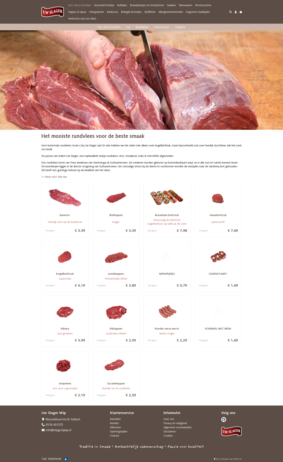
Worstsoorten (203, 5)
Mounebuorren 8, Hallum (60, 419)
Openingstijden (118, 431)
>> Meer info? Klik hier (54, 176)
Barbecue (112, 12)
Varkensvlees (161, 27)
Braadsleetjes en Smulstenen (147, 5)
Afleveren (115, 427)
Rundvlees (142, 27)
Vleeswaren (185, 5)
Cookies (168, 435)
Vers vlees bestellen (79, 5)
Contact (114, 435)
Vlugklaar (180, 27)
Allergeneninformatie (170, 12)
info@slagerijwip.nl (56, 430)
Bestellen (115, 419)
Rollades (122, 5)
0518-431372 (52, 425)
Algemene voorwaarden (177, 427)
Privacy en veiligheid (175, 423)
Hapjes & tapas (77, 12)
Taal (43, 458)
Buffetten (150, 12)
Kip (128, 27)
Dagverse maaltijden (198, 12)
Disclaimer (170, 431)
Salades (171, 5)
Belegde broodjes (131, 12)
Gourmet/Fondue (104, 5)
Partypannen (96, 12)
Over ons (169, 419)
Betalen (114, 423)
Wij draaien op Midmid (228, 459)
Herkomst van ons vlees (82, 18)
